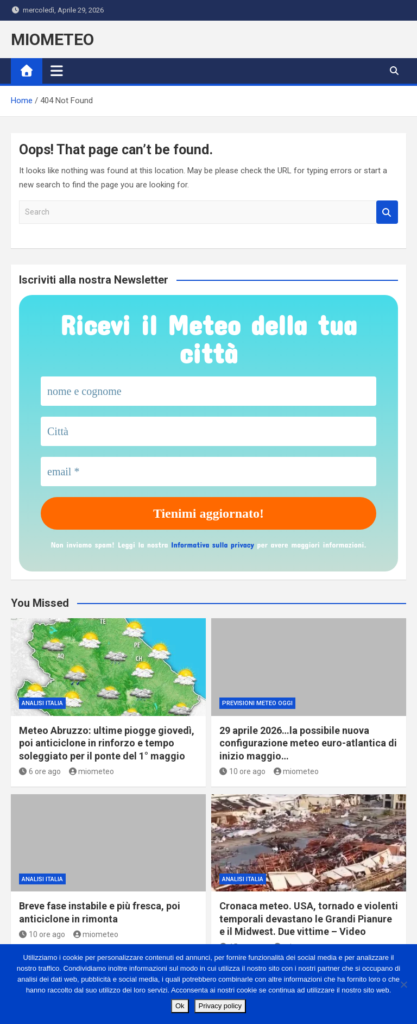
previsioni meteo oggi (257, 703)
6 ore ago (40, 771)
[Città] (208, 431)
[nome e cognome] (208, 391)
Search (387, 212)
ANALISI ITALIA (42, 703)
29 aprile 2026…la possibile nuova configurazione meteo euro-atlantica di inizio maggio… (308, 743)
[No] (403, 984)
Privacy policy (220, 1006)
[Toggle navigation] (56, 70)
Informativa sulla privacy (212, 544)
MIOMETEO (52, 39)
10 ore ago (242, 771)
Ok (180, 1006)
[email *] (208, 471)
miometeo (92, 771)
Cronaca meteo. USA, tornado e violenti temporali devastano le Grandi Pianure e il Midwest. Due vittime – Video (308, 918)
